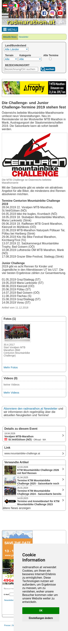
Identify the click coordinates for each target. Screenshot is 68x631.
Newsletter (23, 37)
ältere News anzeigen (17, 508)
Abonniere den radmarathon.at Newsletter (30, 408)
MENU (10, 29)
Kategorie (25, 55)
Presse (7, 625)
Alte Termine (50, 55)
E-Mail (6, 594)
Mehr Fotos (11, 367)
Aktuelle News (10, 37)
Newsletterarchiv (11, 600)
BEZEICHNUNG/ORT (17, 65)
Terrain (9, 55)
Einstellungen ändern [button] (41, 618)
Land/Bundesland (15, 45)
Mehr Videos (11, 392)
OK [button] (41, 610)
